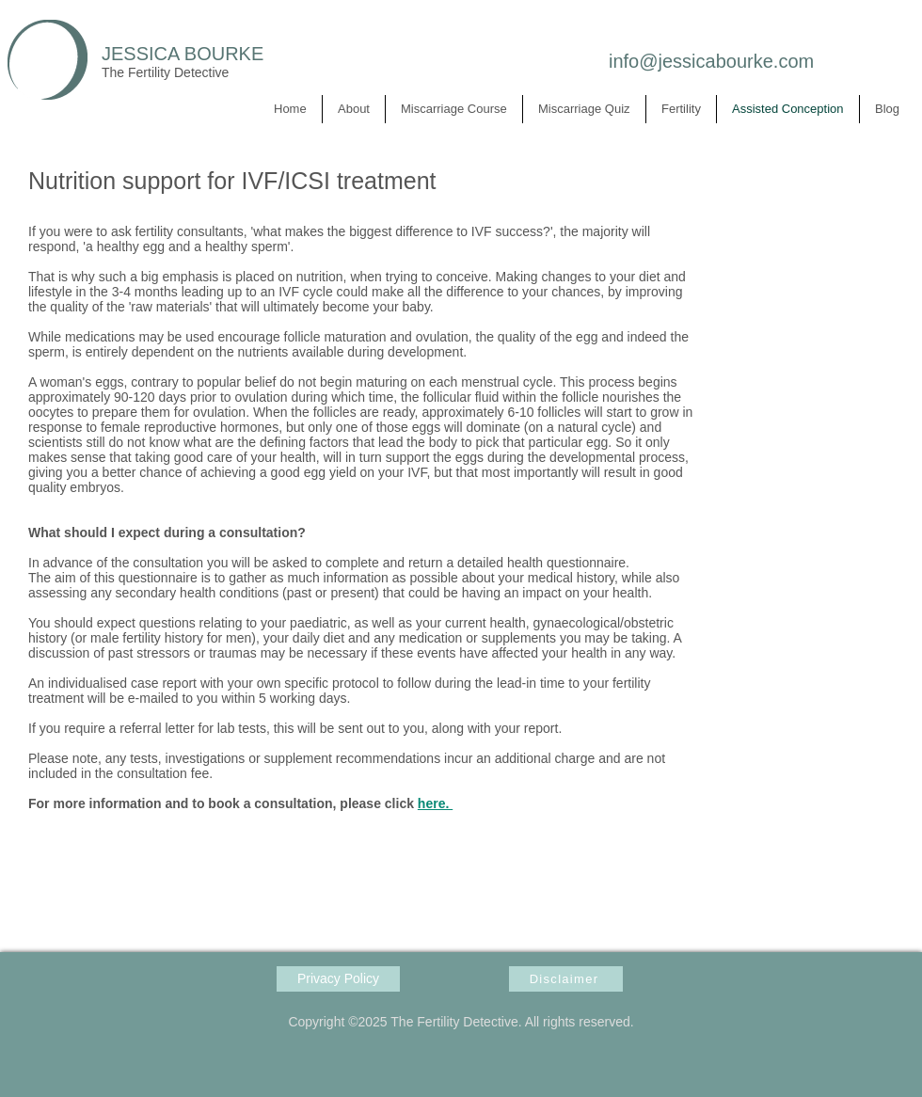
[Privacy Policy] (338, 979)
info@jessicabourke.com (711, 61)
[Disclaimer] (566, 979)
